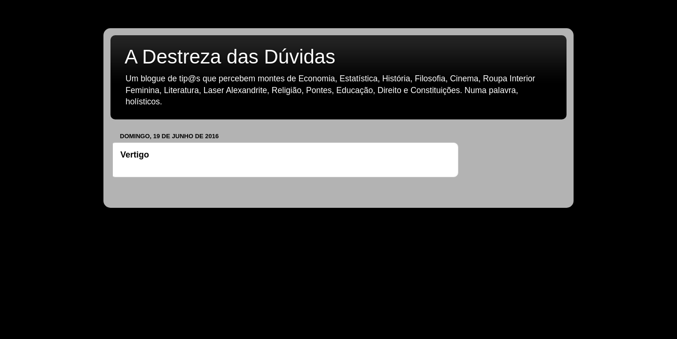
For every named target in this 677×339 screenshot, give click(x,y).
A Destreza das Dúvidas (230, 57)
